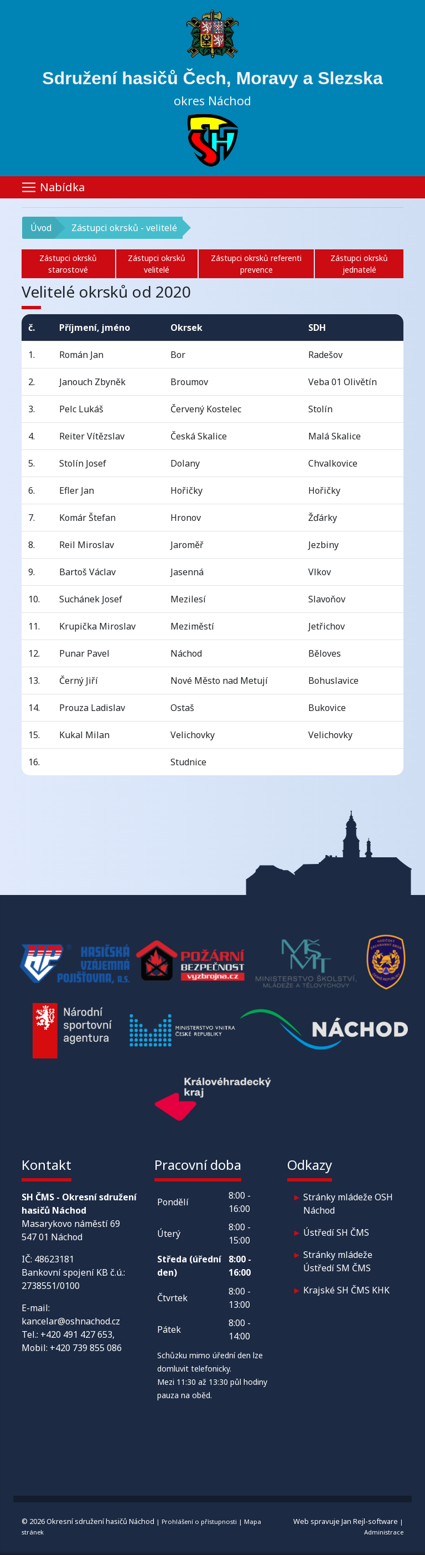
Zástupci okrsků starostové (68, 264)
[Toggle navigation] (212, 187)
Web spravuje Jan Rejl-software (345, 1521)
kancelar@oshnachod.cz (71, 1321)
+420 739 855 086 (86, 1348)
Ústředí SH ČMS (336, 1232)
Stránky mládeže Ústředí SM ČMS (337, 1261)
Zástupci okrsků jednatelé (359, 264)
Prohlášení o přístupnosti (199, 1521)
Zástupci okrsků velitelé (156, 264)
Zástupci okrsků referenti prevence (256, 264)
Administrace (383, 1532)
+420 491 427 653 (76, 1334)
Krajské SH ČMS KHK (346, 1290)
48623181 (54, 1259)
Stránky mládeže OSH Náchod (348, 1203)
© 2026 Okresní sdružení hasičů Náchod (88, 1521)
